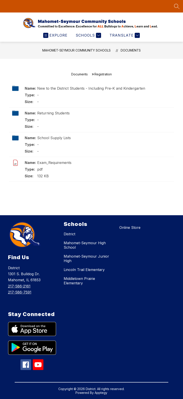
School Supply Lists (54, 138)
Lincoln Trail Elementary (84, 269)
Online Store (129, 227)
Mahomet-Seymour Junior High (86, 258)
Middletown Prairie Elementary (79, 280)
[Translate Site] (124, 35)
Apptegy (101, 393)
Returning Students (53, 113)
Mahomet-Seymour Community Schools (76, 50)
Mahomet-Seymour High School (85, 245)
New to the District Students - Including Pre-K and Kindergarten (91, 88)
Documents (131, 50)
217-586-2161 (19, 286)
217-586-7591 (19, 292)
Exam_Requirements (54, 162)
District (69, 234)
